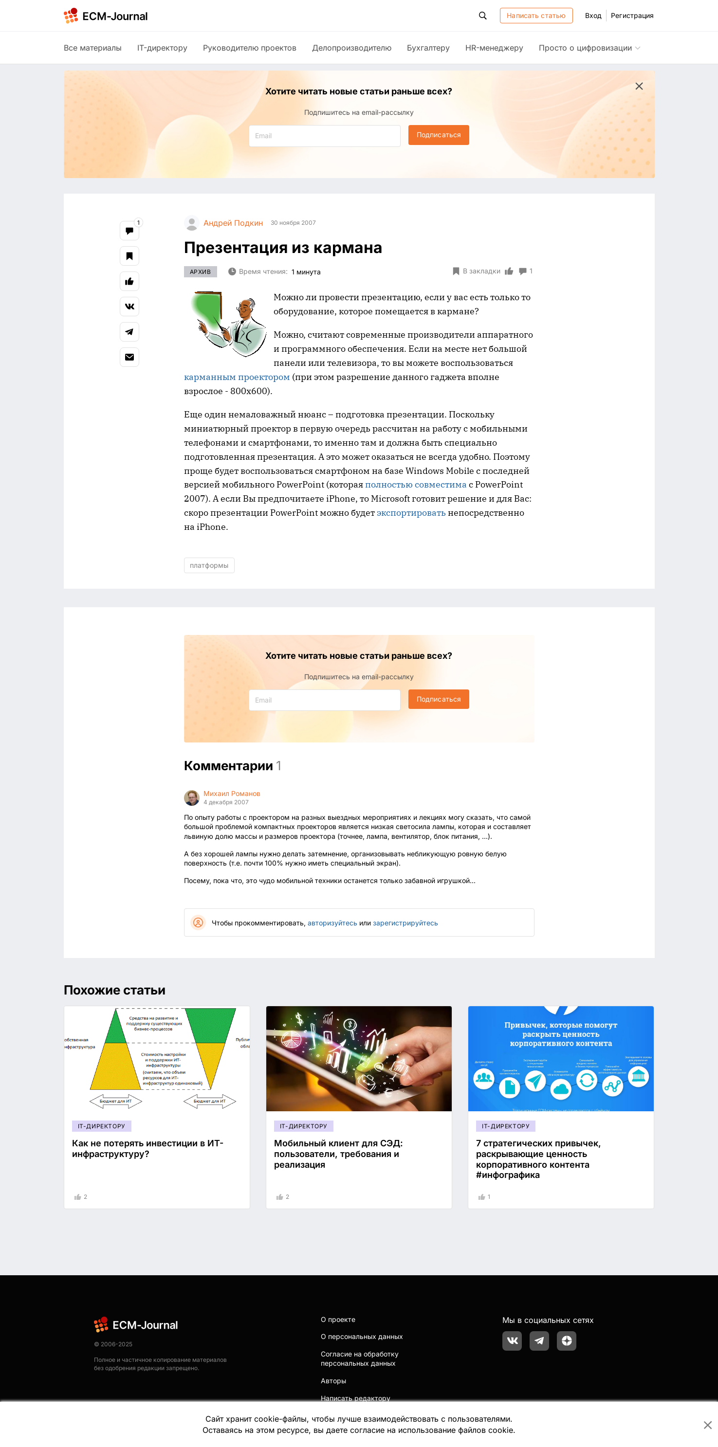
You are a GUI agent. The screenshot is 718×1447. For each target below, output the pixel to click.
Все (93, 48)
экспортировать (411, 512)
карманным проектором (237, 376)
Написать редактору (355, 1398)
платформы (209, 565)
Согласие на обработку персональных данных (360, 1359)
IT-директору (162, 48)
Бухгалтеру (428, 48)
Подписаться (439, 134)
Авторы (333, 1380)
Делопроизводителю (351, 48)
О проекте (338, 1319)
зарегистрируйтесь (405, 923)
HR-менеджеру (494, 48)
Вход (593, 15)
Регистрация (632, 15)
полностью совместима (416, 484)
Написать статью (536, 15)
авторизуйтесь (332, 923)
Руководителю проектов (249, 48)
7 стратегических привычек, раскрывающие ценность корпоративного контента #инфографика (538, 1159)
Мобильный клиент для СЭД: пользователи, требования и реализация (338, 1153)
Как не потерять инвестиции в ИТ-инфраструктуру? (147, 1148)
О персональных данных (362, 1336)
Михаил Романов (231, 793)
